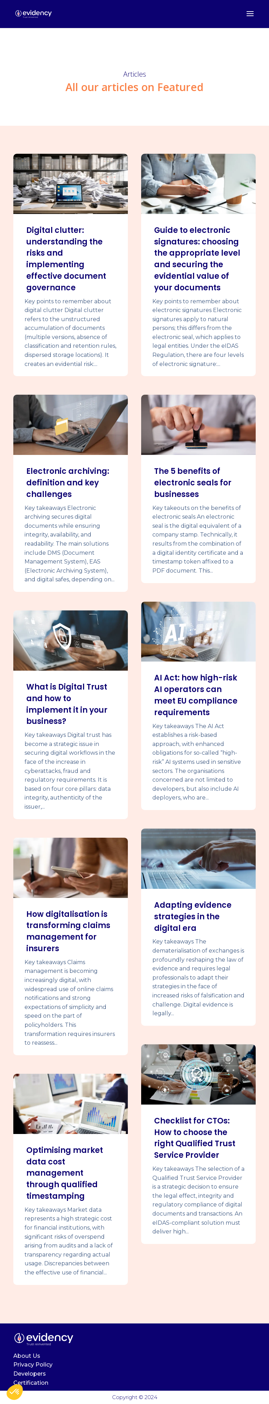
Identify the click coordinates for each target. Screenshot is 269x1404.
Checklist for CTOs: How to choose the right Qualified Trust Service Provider (194, 1138)
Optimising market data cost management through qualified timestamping (64, 1173)
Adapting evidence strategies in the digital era (193, 917)
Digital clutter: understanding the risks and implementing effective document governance (66, 259)
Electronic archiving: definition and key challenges (67, 483)
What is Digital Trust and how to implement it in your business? (67, 704)
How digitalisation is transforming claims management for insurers (68, 931)
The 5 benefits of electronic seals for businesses (193, 483)
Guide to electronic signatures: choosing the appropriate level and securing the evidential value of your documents (197, 259)
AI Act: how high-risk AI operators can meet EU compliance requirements (195, 695)
